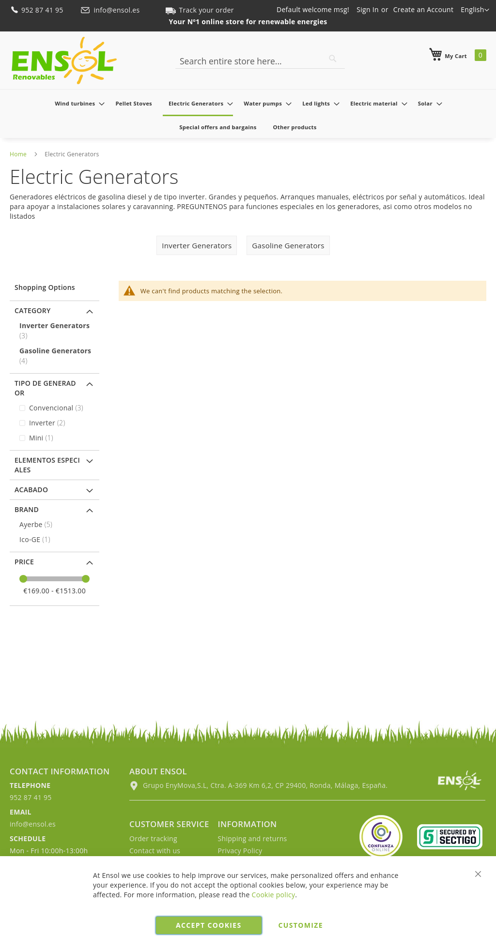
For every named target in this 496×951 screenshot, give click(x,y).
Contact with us (154, 850)
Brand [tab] (27, 509)
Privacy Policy (240, 850)
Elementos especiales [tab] (47, 464)
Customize (301, 925)
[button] (475, 10)
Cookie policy (273, 894)
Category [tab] (33, 310)
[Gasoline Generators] (55, 356)
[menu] (248, 115)
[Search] (333, 58)
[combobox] (260, 61)
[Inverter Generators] (55, 330)
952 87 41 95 (37, 10)
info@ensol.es (111, 10)
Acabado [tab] (31, 489)
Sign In (367, 9)
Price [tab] (24, 561)
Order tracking (153, 838)
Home (18, 154)
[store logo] (64, 60)
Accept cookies (208, 925)
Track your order (199, 10)
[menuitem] (77, 103)
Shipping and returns (252, 838)
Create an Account (423, 9)
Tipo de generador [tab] (45, 387)
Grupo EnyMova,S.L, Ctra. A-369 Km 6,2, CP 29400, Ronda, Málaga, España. (258, 785)
